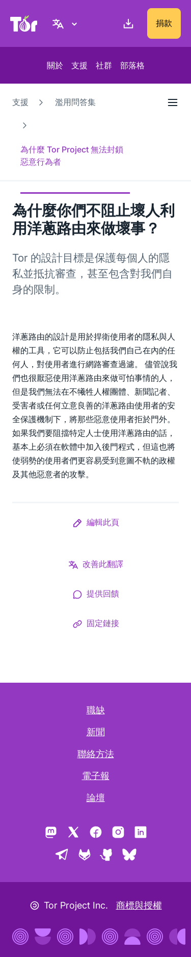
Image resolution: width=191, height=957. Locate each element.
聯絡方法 (95, 753)
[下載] (126, 23)
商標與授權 (139, 905)
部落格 (132, 65)
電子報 (96, 775)
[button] (96, 524)
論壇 (96, 797)
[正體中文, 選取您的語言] (66, 23)
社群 (104, 65)
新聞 (96, 732)
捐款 (164, 23)
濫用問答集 (75, 102)
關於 (55, 65)
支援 (79, 65)
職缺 (96, 710)
